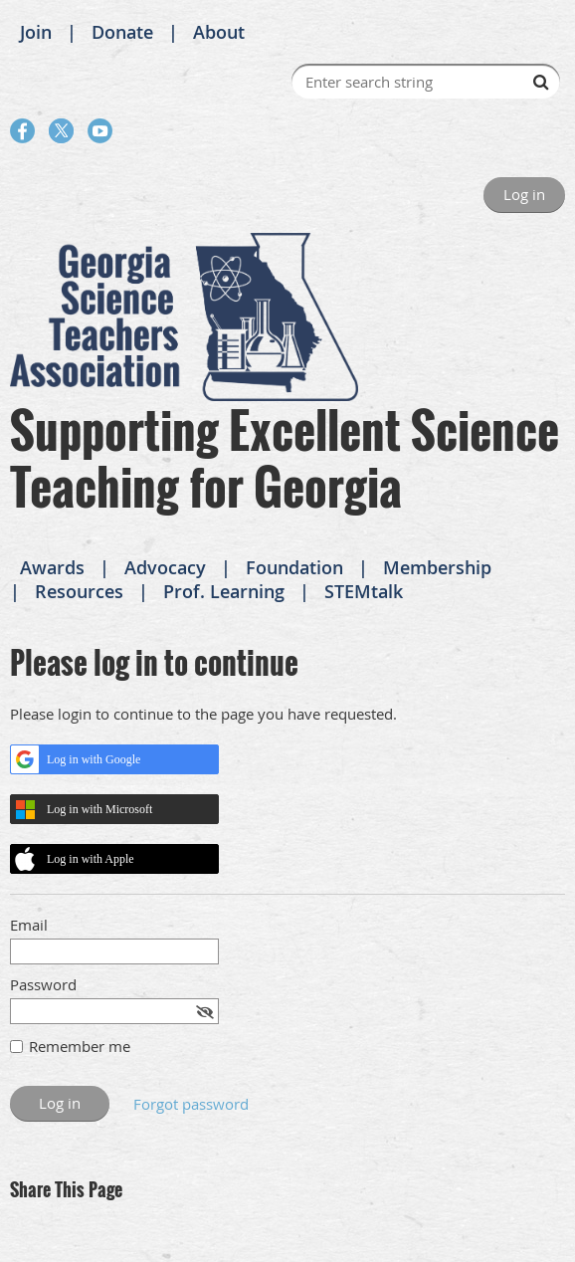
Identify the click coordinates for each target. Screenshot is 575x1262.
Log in (524, 194)
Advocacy (165, 567)
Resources (79, 591)
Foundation (294, 567)
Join (36, 32)
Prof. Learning (224, 591)
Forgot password (191, 1104)
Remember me (79, 1046)
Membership (437, 567)
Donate (122, 32)
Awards (52, 567)
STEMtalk (363, 591)
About (219, 32)
